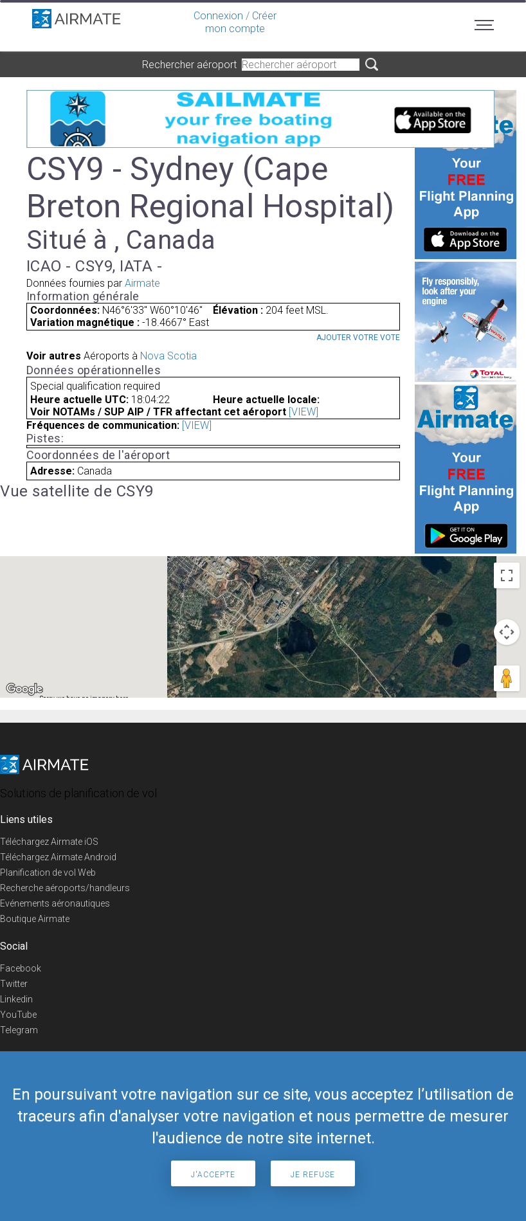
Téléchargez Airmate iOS (49, 842)
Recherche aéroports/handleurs (65, 888)
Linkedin (16, 999)
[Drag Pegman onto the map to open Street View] (507, 678)
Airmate (142, 283)
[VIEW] (303, 412)
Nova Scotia (168, 356)
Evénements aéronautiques (55, 903)
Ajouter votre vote (358, 337)
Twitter (14, 984)
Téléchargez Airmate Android (58, 857)
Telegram (19, 1030)
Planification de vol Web (48, 872)
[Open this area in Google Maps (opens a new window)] (24, 689)
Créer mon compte (241, 22)
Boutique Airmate (34, 919)
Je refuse (313, 1174)
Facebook (20, 968)
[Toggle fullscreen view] (507, 575)
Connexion (218, 16)
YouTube (18, 1014)
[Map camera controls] (507, 632)
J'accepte (213, 1174)
